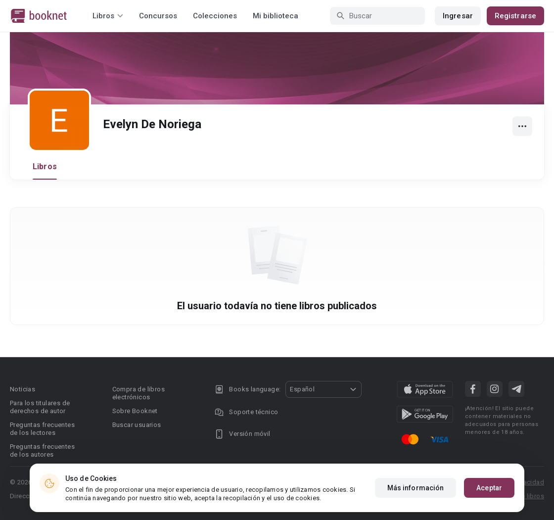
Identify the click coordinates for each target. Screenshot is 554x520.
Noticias (22, 389)
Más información (415, 488)
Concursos (158, 15)
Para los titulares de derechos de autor (40, 407)
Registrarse (515, 15)
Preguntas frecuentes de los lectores (42, 428)
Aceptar (489, 488)
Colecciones (215, 15)
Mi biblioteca (275, 15)
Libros (45, 166)
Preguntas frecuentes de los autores (42, 450)
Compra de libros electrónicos (138, 393)
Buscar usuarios (136, 424)
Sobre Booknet (135, 411)
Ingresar (458, 15)
